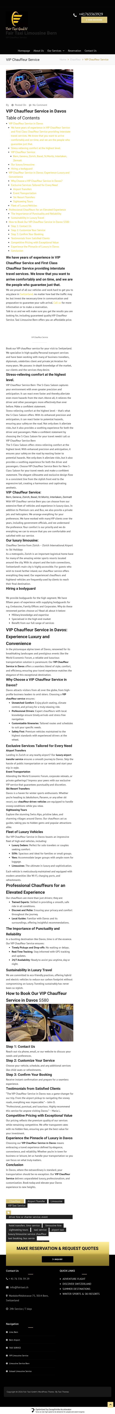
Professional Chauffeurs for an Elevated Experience (37, 209)
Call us (57, 302)
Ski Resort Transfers (24, 197)
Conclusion (17, 250)
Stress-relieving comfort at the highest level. (36, 148)
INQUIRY (57, 1250)
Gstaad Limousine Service (20, 1363)
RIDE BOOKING (94, 20)
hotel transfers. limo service (24, 1217)
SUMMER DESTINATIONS (76, 1280)
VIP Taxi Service (16, 1197)
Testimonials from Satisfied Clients (30, 238)
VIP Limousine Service (18, 1347)
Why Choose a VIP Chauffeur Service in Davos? (36, 181)
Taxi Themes (63, 1383)
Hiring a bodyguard (22, 168)
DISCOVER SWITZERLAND (77, 1275)
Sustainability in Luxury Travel (27, 217)
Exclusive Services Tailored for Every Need (34, 185)
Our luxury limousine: (23, 164)
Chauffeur (15, 1192)
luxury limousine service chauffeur (27, 1225)
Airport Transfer (36, 1192)
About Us (39, 50)
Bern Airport (14, 1331)
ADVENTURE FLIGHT (74, 1270)
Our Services (54, 50)
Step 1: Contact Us (21, 226)
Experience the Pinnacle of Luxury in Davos (35, 246)
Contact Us (91, 50)
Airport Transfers (22, 189)
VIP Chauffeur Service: (23, 152)
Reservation (74, 50)
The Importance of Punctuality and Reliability (36, 213)
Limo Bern (13, 1323)
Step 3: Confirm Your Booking (27, 234)
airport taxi (58, 1221)
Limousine (56, 1192)
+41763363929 (91, 14)
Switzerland (26, 294)
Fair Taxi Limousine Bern (31, 33)
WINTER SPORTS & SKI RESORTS (81, 1285)
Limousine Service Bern (19, 1355)
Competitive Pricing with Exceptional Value (35, 242)
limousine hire (53, 1217)
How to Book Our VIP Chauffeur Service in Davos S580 (39, 222)
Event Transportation (24, 193)
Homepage (24, 50)
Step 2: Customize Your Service (28, 230)
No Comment (40, 105)
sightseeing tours (18, 1221)
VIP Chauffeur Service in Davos (26, 123)
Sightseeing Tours (23, 201)
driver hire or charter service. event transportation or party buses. (28, 1210)
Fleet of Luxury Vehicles (24, 205)
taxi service (40, 1221)
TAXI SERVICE (15, 1339)
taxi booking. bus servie (21, 1229)
